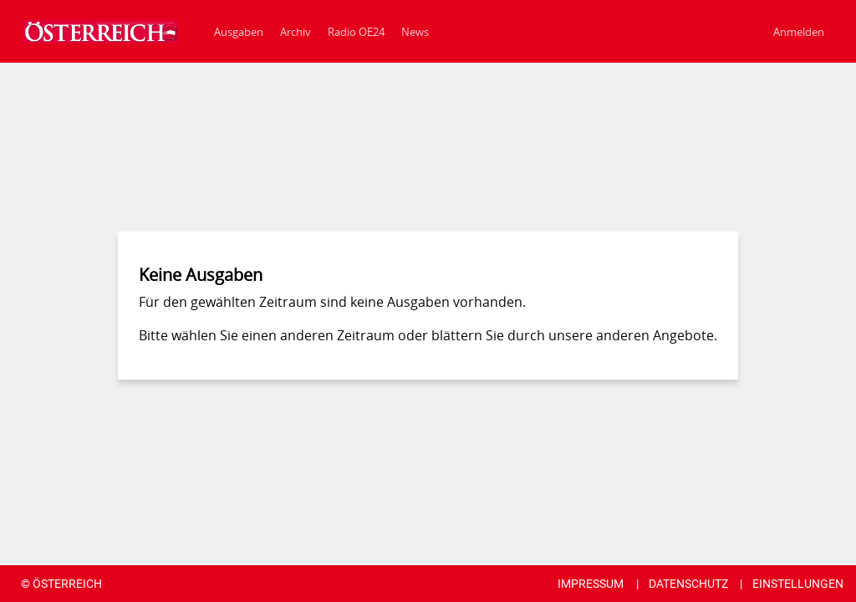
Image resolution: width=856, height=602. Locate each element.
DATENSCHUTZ (688, 583)
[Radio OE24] (356, 31)
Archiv (295, 31)
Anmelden (798, 31)
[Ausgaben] (96, 31)
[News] (415, 31)
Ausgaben (238, 31)
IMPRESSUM (591, 583)
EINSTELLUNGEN (797, 583)
